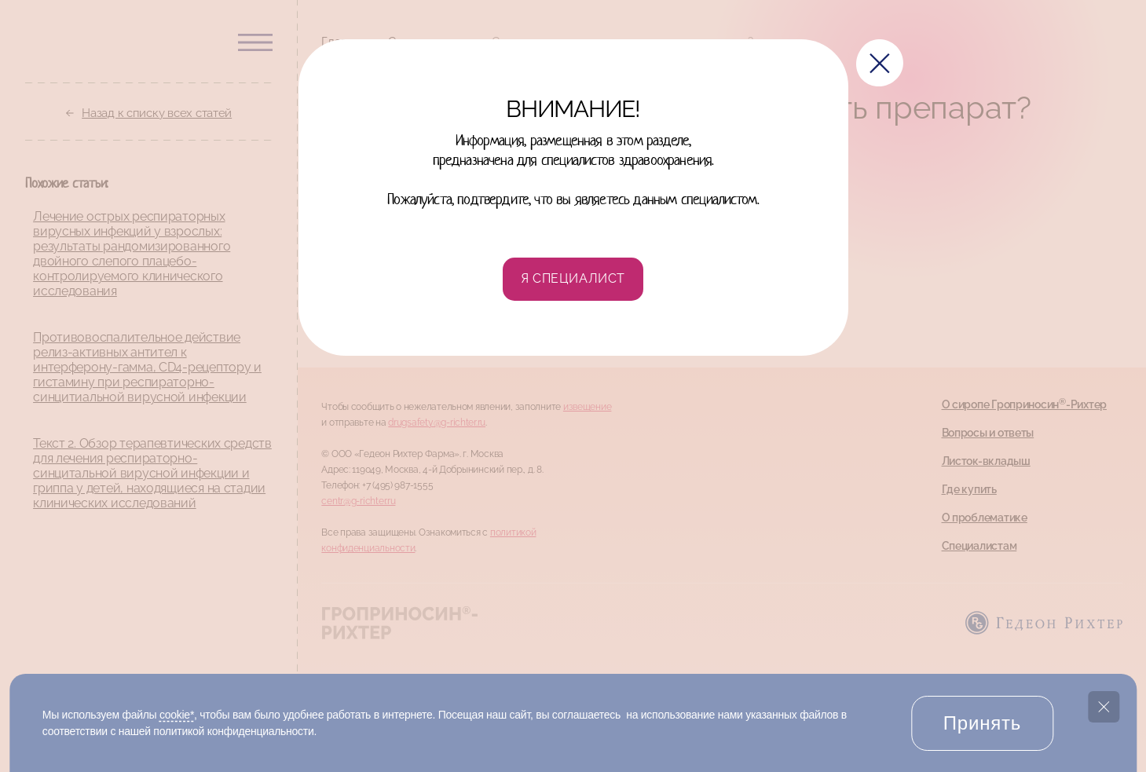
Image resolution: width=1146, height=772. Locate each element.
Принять (982, 723)
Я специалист (572, 278)
